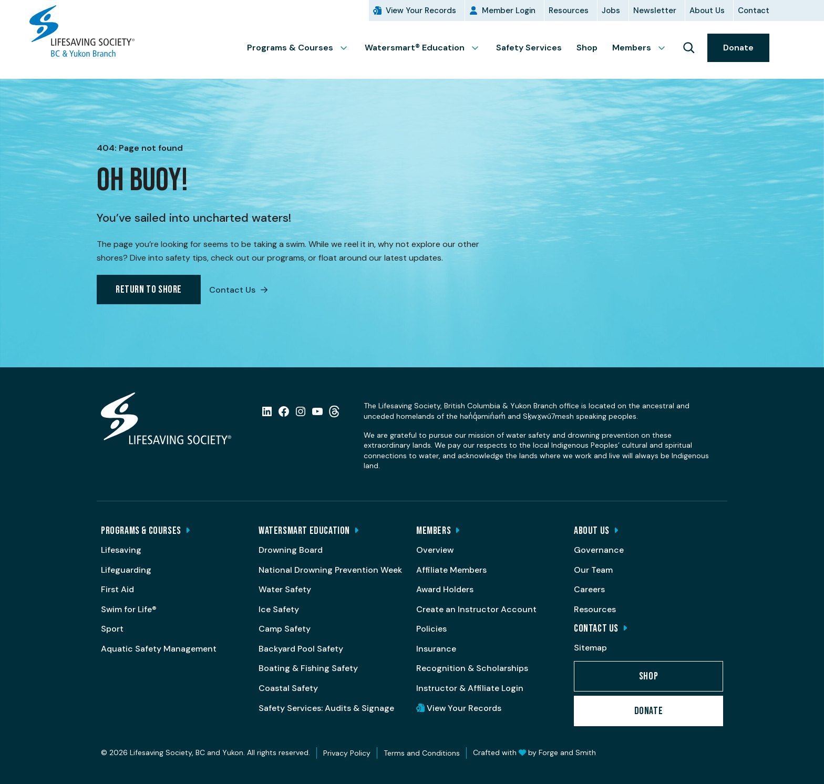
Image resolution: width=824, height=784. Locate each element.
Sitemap (590, 647)
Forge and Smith (567, 752)
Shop (587, 47)
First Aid (117, 589)
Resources (569, 10)
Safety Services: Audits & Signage (326, 708)
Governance (599, 549)
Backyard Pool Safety (301, 648)
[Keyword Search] (688, 48)
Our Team (593, 569)
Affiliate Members (451, 569)
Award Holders (444, 589)
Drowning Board (291, 549)
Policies (431, 628)
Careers (589, 589)
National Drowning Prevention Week (330, 569)
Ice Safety (279, 609)
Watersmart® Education (415, 47)
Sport (112, 628)
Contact (753, 10)
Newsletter (654, 10)
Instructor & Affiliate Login (469, 688)
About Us (707, 10)
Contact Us (238, 289)
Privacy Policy (346, 753)
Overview (435, 549)
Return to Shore (149, 289)
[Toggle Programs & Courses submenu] (347, 48)
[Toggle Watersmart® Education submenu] (479, 48)
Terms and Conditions (422, 753)
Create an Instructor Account (476, 609)
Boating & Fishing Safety (308, 668)
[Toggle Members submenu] (665, 48)
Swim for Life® (129, 609)
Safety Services (529, 47)
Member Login (508, 10)
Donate (738, 47)
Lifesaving (121, 549)
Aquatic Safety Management (159, 648)
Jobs (611, 10)
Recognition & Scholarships (472, 668)
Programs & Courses (290, 47)
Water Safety (285, 589)
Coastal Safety (288, 688)
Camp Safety (285, 628)
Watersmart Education (304, 530)
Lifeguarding (126, 569)
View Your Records (421, 10)
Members (631, 47)
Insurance (436, 648)
